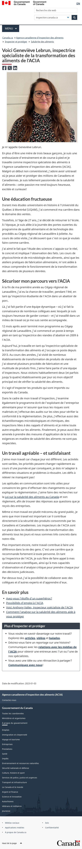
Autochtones (8, 801)
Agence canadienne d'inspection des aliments (40, 37)
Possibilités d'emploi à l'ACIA (24, 603)
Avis (47, 822)
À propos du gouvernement (14, 723)
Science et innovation (12, 796)
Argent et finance (10, 792)
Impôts (5, 758)
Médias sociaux (12, 822)
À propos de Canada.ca (15, 832)
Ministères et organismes (13, 718)
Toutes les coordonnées (13, 713)
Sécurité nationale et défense (15, 768)
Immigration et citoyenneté (14, 734)
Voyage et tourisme (11, 739)
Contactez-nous (9, 700)
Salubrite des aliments (42, 41)
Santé (4, 753)
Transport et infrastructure (14, 782)
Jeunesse (6, 811)
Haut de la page (12, 843)
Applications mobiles (14, 827)
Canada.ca (7, 37)
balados (54, 638)
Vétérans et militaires (12, 806)
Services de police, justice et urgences (19, 777)
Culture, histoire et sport (13, 773)
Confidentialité (52, 827)
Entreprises (7, 744)
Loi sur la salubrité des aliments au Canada (32, 497)
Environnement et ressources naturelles (20, 763)
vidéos (41, 638)
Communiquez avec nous (25, 665)
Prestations (7, 749)
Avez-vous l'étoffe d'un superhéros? (29, 598)
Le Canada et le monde (12, 787)
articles (30, 638)
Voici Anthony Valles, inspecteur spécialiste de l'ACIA (39, 607)
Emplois (5, 730)
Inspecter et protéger (16, 41)
